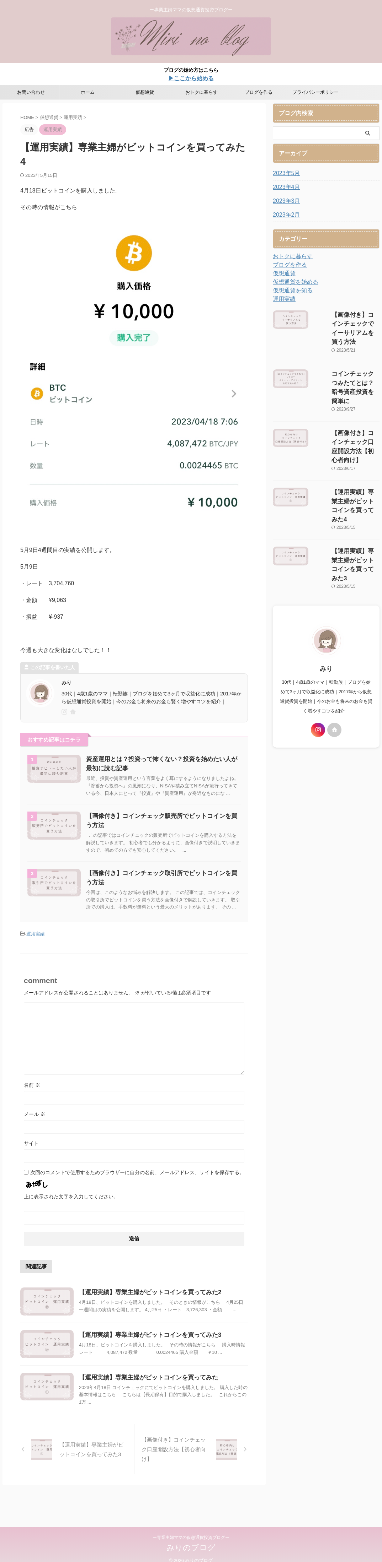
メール (34, 1128)
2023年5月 (285, 173)
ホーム (88, 92)
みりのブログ (191, 1548)
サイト (31, 1157)
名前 (32, 1099)
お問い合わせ (31, 92)
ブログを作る (258, 92)
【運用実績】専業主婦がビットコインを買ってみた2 (164, 1306)
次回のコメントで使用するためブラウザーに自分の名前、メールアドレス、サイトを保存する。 (137, 1186)
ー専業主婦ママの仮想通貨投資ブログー (191, 1538)
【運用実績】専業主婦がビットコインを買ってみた (165, 1410)
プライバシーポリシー (315, 92)
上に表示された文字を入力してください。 (71, 1210)
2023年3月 (285, 201)
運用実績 (35, 948)
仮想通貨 (145, 92)
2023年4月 (285, 187)
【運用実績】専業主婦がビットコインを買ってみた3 (164, 1358)
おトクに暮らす (201, 92)
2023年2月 (285, 215)
